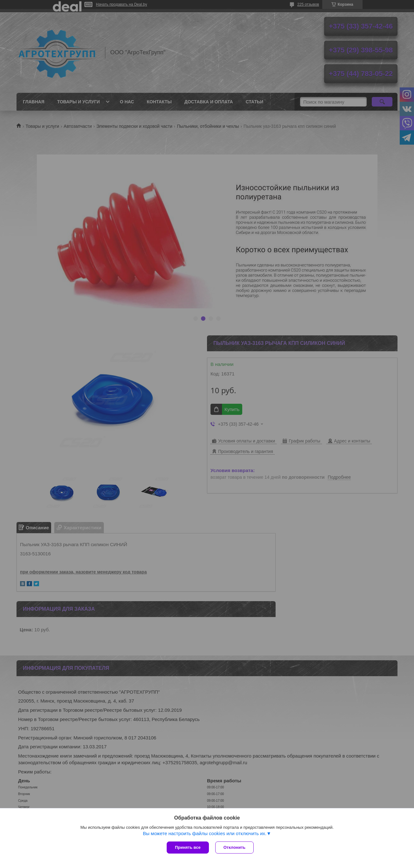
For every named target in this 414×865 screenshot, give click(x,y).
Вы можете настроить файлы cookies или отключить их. (204, 833)
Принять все (188, 847)
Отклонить (234, 847)
